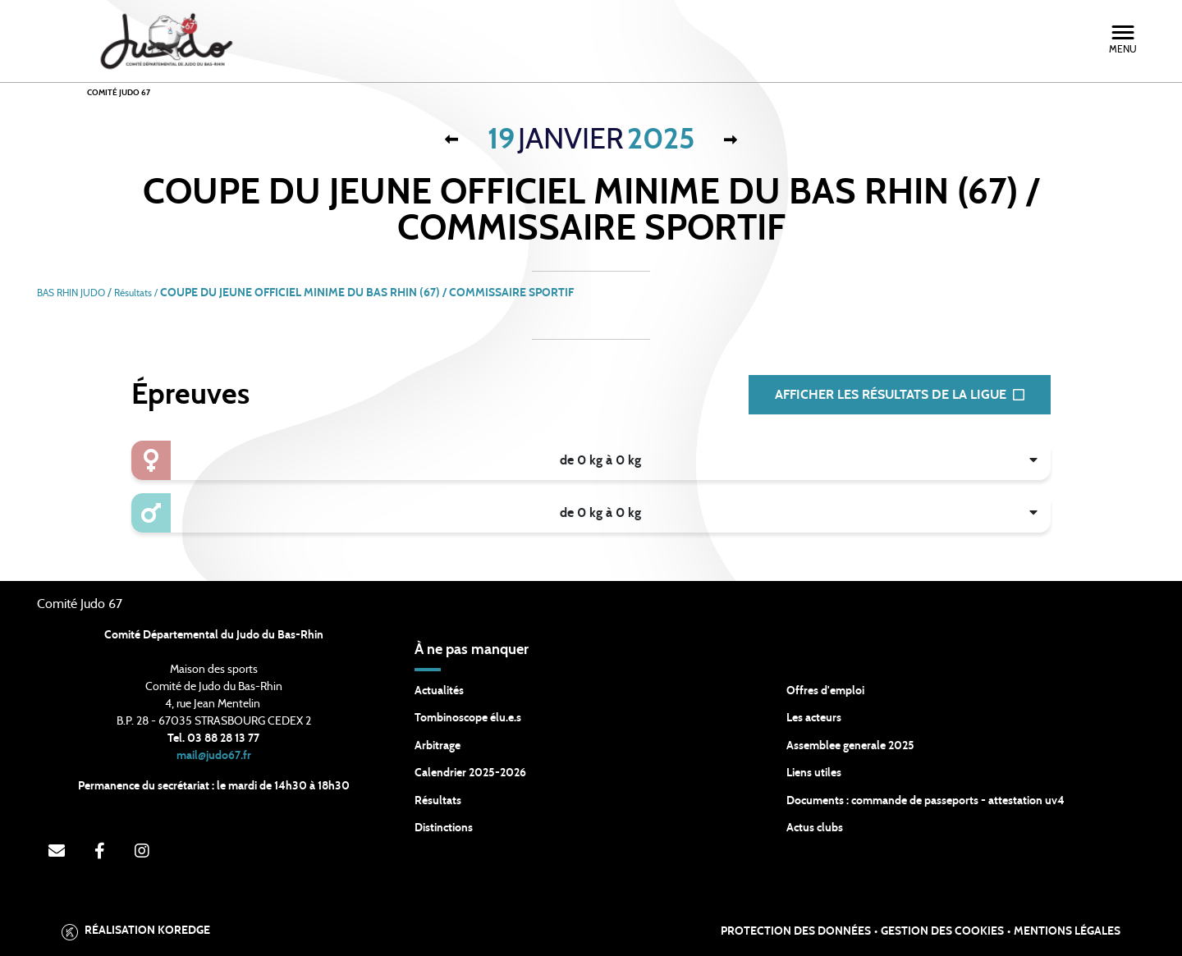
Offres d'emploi (825, 691)
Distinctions (444, 828)
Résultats (438, 801)
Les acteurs (813, 718)
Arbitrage (437, 746)
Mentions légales (1067, 931)
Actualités (439, 691)
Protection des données (796, 931)
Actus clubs (814, 828)
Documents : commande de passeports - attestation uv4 (925, 801)
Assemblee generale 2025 (850, 746)
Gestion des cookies (942, 931)
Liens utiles (813, 773)
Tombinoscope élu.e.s (468, 718)
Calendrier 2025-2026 (470, 773)
